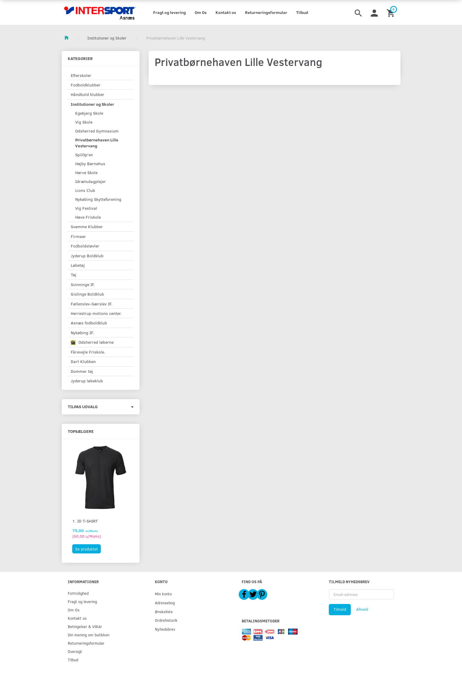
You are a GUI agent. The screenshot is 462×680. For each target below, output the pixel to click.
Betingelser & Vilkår (85, 626)
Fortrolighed (78, 593)
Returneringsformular (266, 12)
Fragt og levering (169, 12)
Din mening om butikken (88, 634)
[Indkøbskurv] (391, 12)
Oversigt (75, 651)
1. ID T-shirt (85, 521)
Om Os (201, 12)
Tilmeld (340, 609)
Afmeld (362, 609)
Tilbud (302, 12)
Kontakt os (226, 12)
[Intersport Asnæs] (101, 12)
